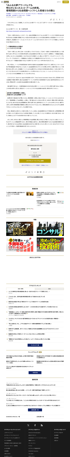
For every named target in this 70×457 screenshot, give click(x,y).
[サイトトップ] (6, 2)
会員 (49, 288)
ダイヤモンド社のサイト (34, 429)
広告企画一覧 (40, 416)
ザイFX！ (30, 445)
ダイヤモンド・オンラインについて (12, 429)
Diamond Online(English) (34, 432)
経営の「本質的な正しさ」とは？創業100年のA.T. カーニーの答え (19, 362)
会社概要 (56, 435)
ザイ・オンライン (32, 443)
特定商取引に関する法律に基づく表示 (12, 443)
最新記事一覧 (35, 410)
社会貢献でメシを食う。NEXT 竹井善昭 (21, 15)
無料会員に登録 (35, 149)
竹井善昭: (30, 13)
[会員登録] (65, 2)
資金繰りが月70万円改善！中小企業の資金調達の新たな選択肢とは (50, 356)
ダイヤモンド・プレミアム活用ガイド (12, 438)
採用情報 (56, 438)
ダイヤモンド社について (60, 429)
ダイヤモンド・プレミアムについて (11, 435)
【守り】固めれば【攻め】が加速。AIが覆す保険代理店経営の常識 (19, 356)
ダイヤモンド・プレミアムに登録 (35, 160)
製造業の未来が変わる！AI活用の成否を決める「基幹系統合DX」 (50, 362)
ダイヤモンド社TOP (58, 432)
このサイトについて (8, 432)
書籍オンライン (32, 440)
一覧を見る (35, 372)
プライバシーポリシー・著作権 (11, 445)
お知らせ (56, 440)
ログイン (59, 1)
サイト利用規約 (7, 440)
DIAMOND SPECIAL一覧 (13, 416)
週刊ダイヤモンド (32, 435)
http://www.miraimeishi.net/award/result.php (18, 31)
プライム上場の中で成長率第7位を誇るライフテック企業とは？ (19, 367)
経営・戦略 (8, 15)
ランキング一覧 (35, 345)
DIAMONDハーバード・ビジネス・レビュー (38, 438)
